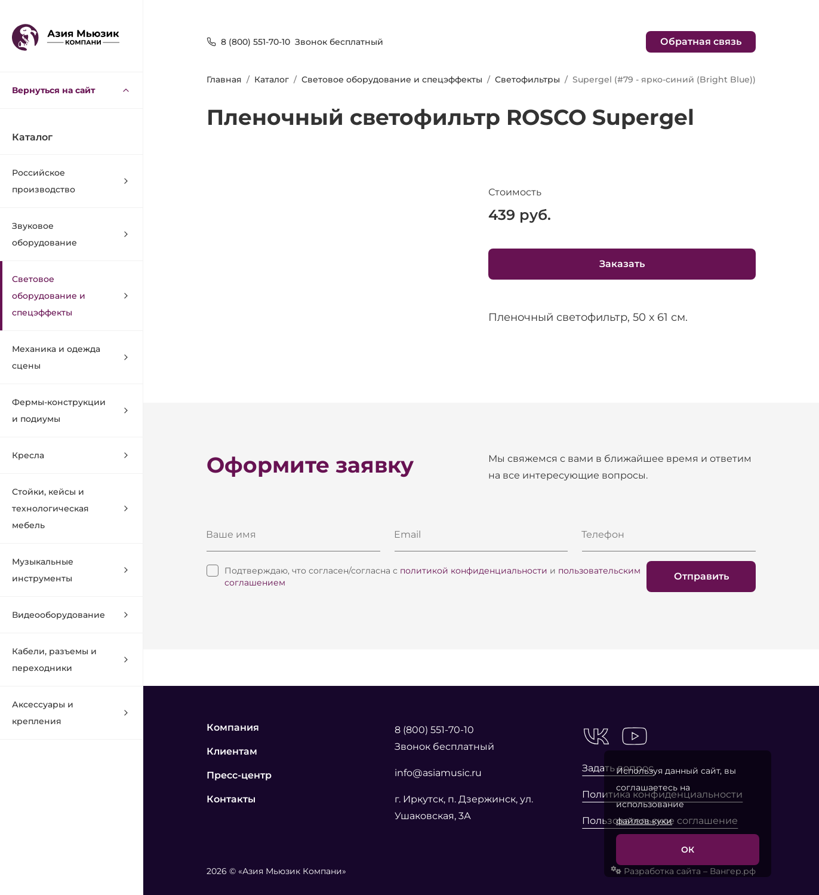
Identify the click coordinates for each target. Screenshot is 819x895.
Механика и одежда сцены (71, 357)
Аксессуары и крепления (71, 713)
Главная (224, 79)
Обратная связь (700, 41)
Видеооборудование (71, 614)
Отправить (701, 576)
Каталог (271, 79)
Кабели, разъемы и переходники (71, 659)
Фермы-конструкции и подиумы (71, 410)
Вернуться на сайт (71, 90)
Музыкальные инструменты (71, 570)
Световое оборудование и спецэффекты (71, 296)
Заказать (622, 263)
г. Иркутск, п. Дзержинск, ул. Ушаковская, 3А (464, 807)
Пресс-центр (239, 775)
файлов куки (644, 821)
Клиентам (232, 751)
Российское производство (71, 181)
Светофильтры (527, 79)
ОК (687, 849)
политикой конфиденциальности (473, 570)
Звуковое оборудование (71, 234)
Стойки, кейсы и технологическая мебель (71, 508)
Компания (233, 727)
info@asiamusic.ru (438, 772)
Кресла (71, 455)
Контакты (231, 799)
